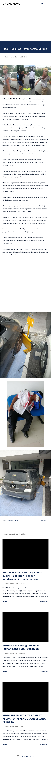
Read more (44, 601)
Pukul (10, 521)
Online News (11, 3)
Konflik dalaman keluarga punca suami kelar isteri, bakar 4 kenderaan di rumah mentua (23, 576)
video (16, 521)
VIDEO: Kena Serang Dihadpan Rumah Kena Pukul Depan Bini (21, 647)
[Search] (42, 3)
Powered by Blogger (25, 756)
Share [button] (43, 521)
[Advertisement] (25, 25)
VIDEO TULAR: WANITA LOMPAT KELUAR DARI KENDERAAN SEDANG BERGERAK (24, 719)
